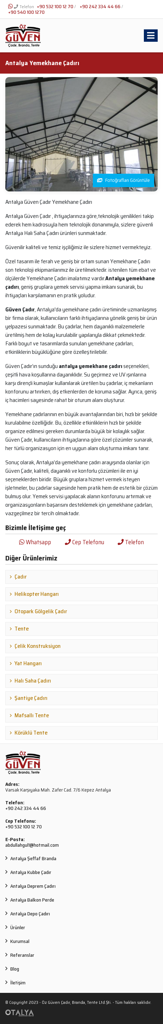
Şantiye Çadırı (31, 698)
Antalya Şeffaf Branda (33, 858)
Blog (14, 968)
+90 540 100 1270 (26, 12)
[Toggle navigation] (151, 35)
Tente (22, 628)
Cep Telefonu (84, 542)
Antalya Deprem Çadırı (33, 885)
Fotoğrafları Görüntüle (123, 180)
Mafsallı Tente (32, 715)
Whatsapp (35, 542)
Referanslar (22, 954)
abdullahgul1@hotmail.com (32, 845)
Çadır (21, 576)
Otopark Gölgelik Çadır (41, 611)
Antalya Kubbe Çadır (30, 872)
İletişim (18, 982)
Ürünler (17, 927)
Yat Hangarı (28, 663)
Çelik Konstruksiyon (38, 646)
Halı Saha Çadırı (33, 680)
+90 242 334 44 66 (100, 6)
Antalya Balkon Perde (32, 899)
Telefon (131, 542)
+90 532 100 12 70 (55, 6)
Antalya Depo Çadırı (30, 913)
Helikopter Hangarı (37, 593)
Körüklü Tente (31, 732)
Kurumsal (19, 941)
